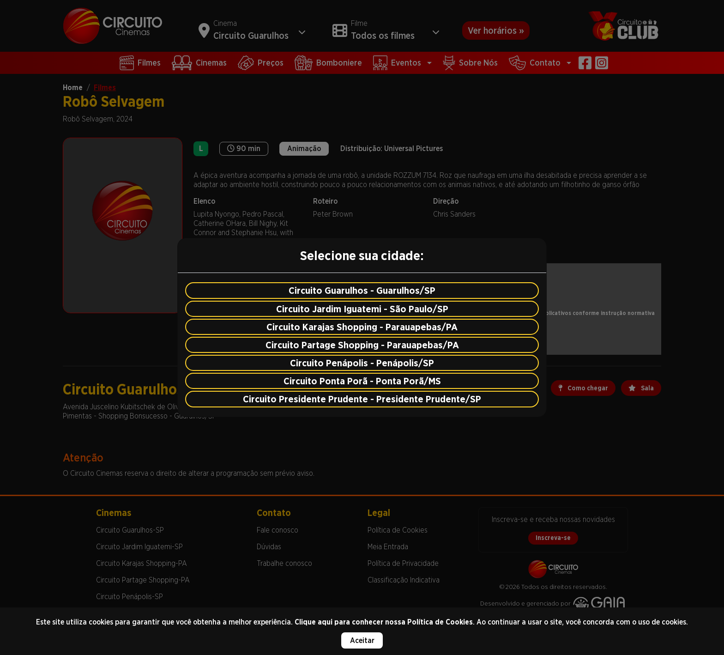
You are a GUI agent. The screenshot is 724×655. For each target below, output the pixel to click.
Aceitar (362, 640)
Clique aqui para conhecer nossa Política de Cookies (384, 622)
